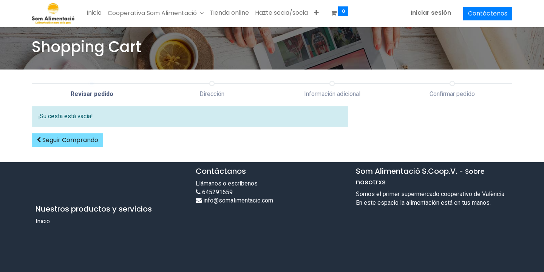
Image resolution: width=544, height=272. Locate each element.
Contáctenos (487, 13)
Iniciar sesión (431, 12)
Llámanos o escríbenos (227, 183)
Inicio (43, 221)
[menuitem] (94, 13)
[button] (316, 13)
